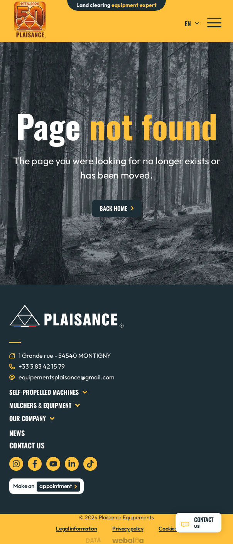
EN (193, 23)
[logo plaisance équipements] (30, 20)
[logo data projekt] (95, 540)
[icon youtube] (53, 464)
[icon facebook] (35, 464)
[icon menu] (214, 22)
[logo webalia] (129, 540)
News (17, 433)
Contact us (26, 445)
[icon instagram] (16, 464)
